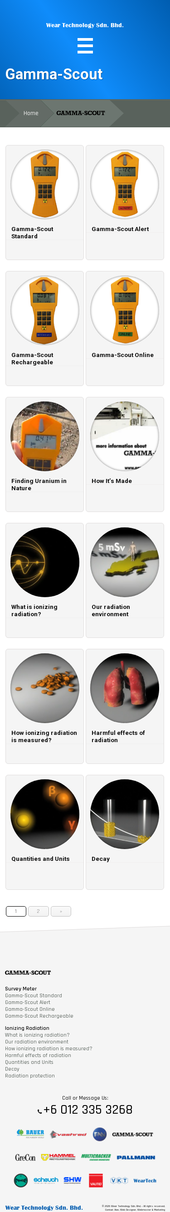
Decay (12, 1069)
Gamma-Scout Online (30, 1009)
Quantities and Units (29, 1062)
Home (31, 113)
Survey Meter (21, 988)
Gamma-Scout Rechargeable (39, 1016)
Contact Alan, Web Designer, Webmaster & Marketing (135, 1210)
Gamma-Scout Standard (33, 995)
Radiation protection (30, 1075)
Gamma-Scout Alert (27, 1002)
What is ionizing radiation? (37, 1035)
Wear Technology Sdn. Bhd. (85, 25)
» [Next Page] (61, 911)
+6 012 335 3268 (88, 1109)
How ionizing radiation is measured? (48, 1048)
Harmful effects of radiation (38, 1055)
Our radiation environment (36, 1041)
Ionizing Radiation (27, 1028)
